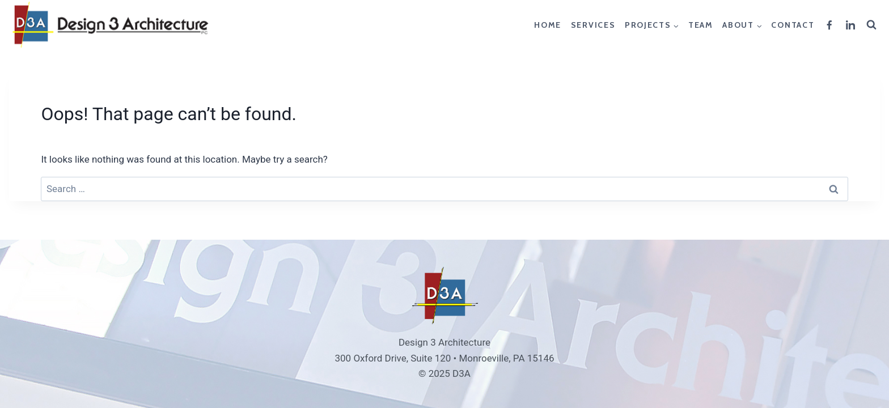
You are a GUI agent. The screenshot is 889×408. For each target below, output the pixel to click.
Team (700, 25)
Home (547, 25)
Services (593, 25)
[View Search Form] (873, 25)
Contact (792, 25)
